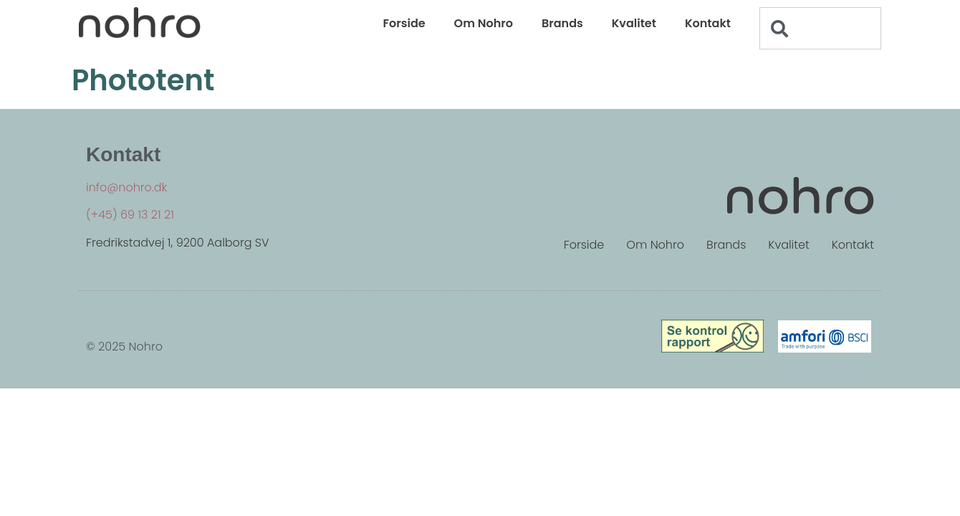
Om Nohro (483, 23)
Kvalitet (634, 23)
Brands (562, 23)
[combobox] (820, 28)
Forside (404, 23)
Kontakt (708, 23)
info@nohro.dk (126, 187)
